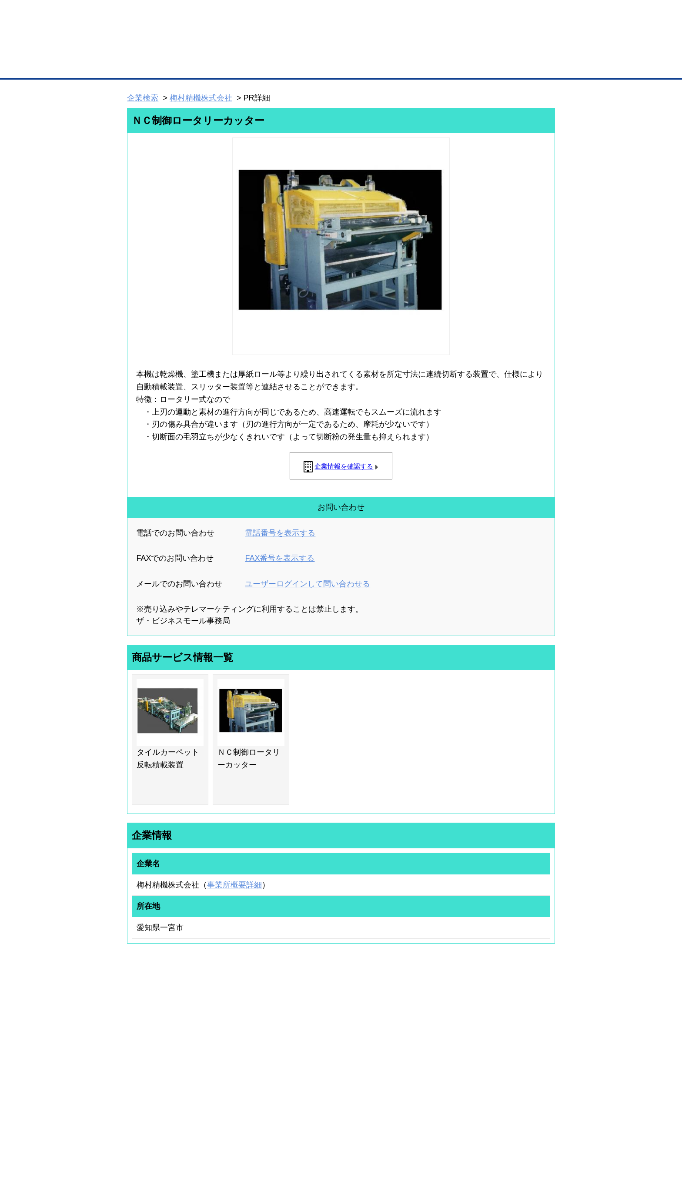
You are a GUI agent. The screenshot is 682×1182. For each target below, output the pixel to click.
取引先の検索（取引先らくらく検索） (162, 1039)
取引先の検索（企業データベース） (276, 65)
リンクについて (399, 1129)
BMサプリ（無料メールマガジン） (158, 1085)
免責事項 (138, 1142)
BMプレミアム (240, 1028)
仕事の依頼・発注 (139, 1051)
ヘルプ (352, 1129)
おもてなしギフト (430, 1051)
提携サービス (239, 1070)
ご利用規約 (452, 1129)
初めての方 (141, 1129)
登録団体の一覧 (318, 1028)
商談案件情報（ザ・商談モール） (157, 1062)
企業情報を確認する (343, 466)
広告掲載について (196, 1129)
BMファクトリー (243, 1059)
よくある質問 (495, 1039)
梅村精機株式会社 (201, 98)
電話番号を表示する (280, 533)
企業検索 (142, 98)
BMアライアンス (243, 1081)
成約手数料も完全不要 (273, 47)
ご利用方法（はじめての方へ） (516, 1028)
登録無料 (160, 47)
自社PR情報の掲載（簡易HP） (154, 1073)
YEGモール (422, 1062)
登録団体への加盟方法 (326, 1039)
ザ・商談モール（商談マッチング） (406, 65)
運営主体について (501, 1051)
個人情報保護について (513, 1129)
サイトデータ (308, 1129)
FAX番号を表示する (279, 558)
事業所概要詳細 (234, 885)
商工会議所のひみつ (432, 1039)
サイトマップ (255, 1129)
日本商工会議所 (427, 1028)
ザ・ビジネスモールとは (451, 14)
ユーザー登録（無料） (144, 1028)
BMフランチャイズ (246, 1093)
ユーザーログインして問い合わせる (307, 583)
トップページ (145, 64)
